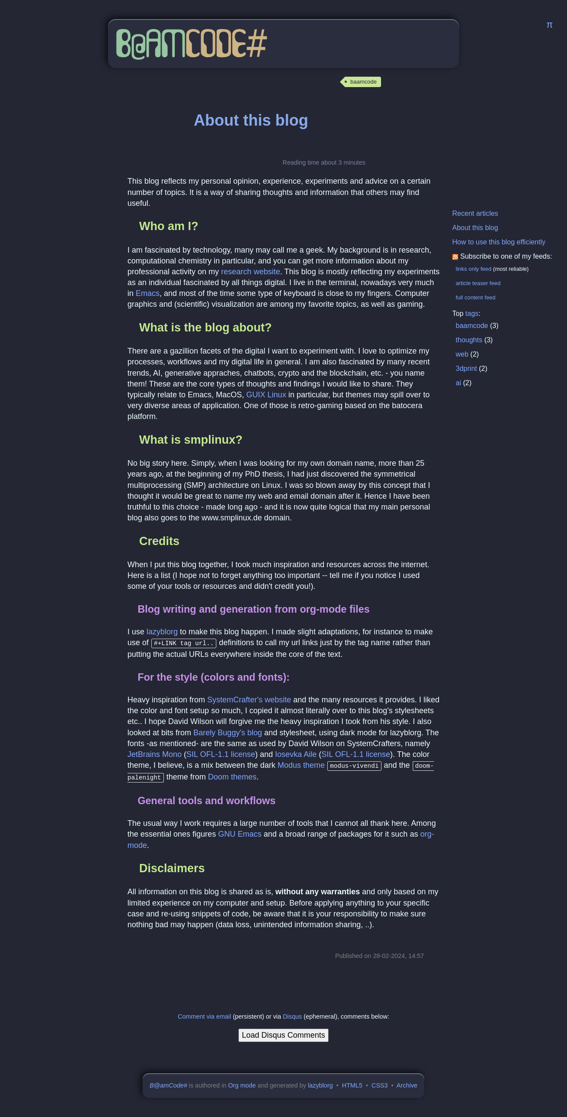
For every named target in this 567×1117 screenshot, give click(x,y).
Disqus (292, 1013)
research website (250, 271)
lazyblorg (162, 631)
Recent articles (475, 213)
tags (472, 313)
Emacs (148, 293)
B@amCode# (168, 1082)
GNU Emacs (239, 831)
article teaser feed (478, 283)
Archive (407, 1082)
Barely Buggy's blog (227, 731)
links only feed (473, 269)
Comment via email (204, 1013)
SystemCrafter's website (249, 699)
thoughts (469, 340)
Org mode (242, 1082)
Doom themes (232, 775)
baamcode (363, 81)
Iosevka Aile (296, 753)
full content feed (475, 297)
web (462, 354)
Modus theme (301, 764)
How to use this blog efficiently (498, 242)
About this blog (475, 227)
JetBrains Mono (154, 753)
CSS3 (379, 1082)
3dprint (466, 368)
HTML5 (352, 1082)
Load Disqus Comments (283, 1032)
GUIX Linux (266, 394)
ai (458, 382)
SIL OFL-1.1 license (220, 753)
